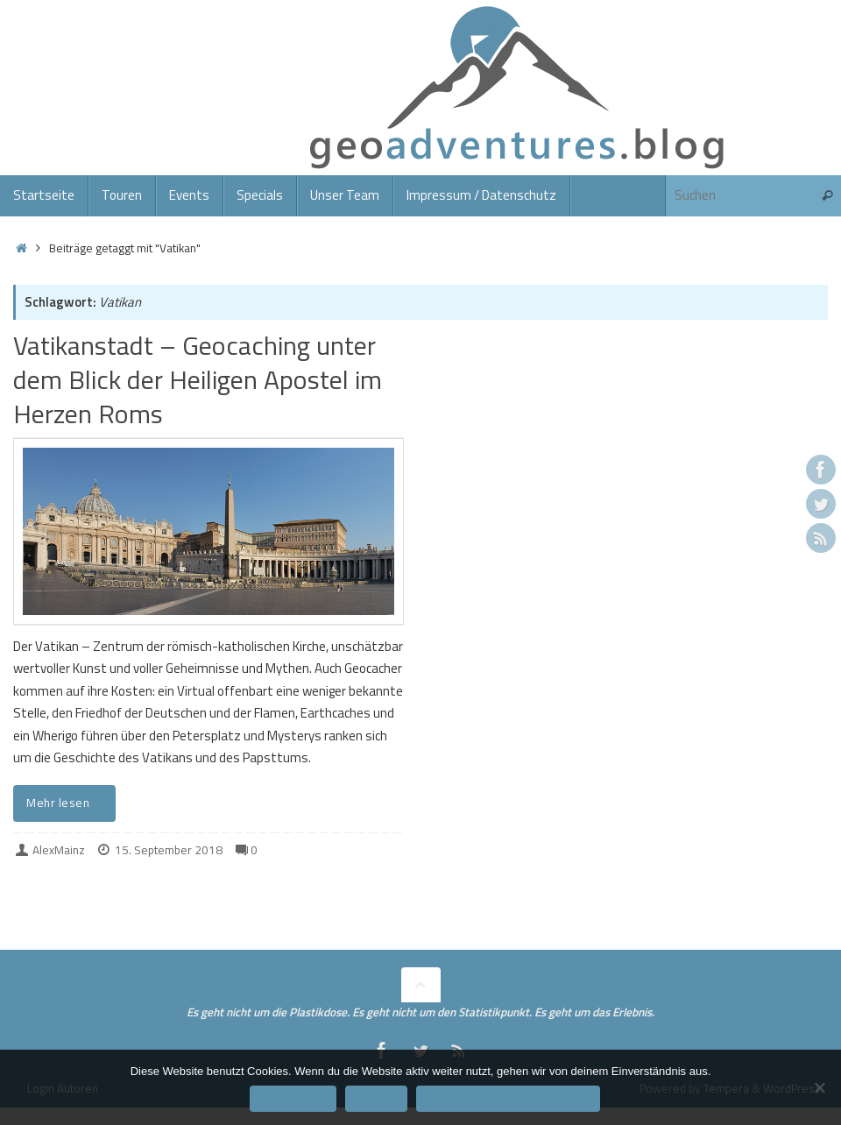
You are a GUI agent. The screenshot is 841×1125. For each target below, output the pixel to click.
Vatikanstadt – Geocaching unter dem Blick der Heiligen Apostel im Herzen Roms (197, 379)
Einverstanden (293, 1098)
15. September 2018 (169, 850)
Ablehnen (376, 1098)
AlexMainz (58, 850)
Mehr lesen (67, 802)
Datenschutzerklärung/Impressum (508, 1098)
